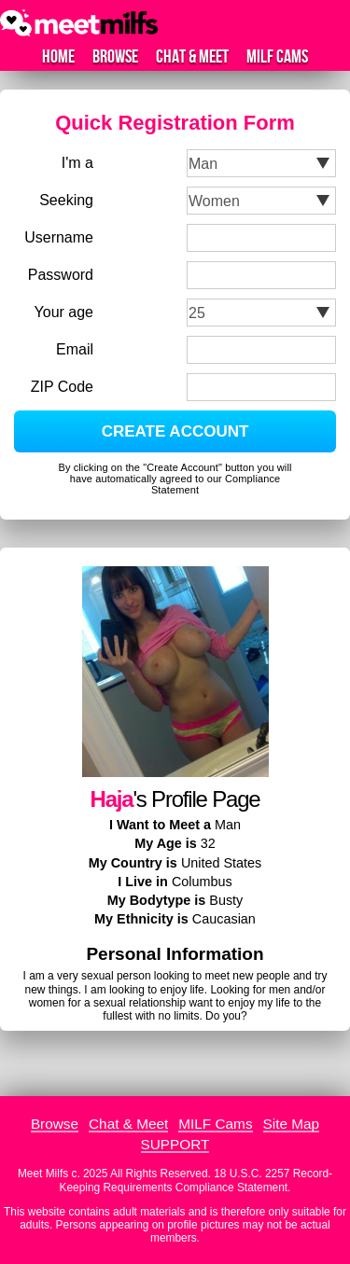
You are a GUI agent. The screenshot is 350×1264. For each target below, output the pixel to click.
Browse (115, 57)
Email (74, 349)
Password (60, 275)
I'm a (77, 163)
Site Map (291, 1124)
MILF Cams (277, 57)
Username (58, 237)
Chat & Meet (192, 57)
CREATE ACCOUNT (175, 431)
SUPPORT (175, 1144)
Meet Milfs (43, 1173)
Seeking (66, 200)
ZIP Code (62, 387)
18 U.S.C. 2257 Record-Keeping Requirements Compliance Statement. (196, 1180)
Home (58, 57)
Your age (64, 312)
